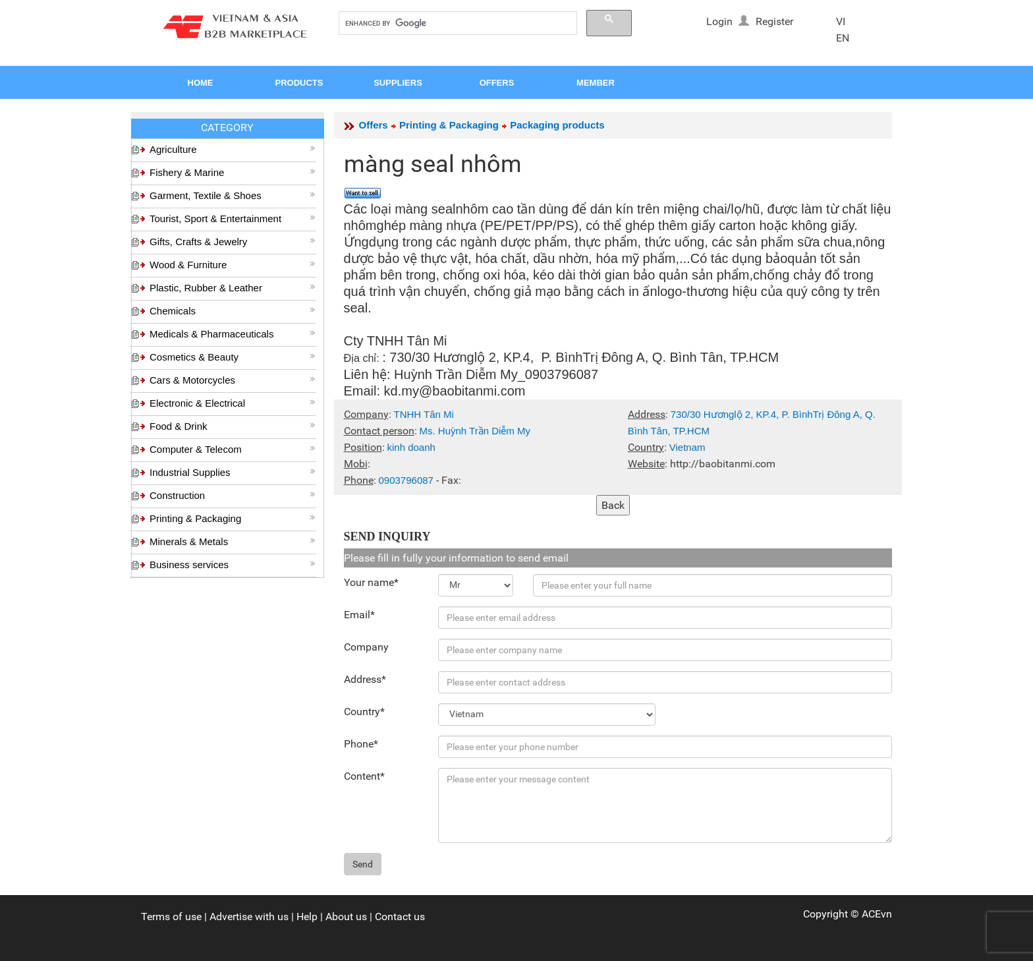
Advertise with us (249, 916)
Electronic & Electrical (233, 403)
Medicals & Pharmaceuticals (233, 333)
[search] (456, 23)
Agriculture (233, 149)
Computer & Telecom (233, 449)
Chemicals (233, 310)
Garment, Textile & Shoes (233, 195)
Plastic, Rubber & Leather (233, 287)
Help (307, 916)
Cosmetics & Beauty (233, 357)
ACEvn (877, 914)
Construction (233, 495)
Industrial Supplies (233, 472)
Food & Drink (233, 426)
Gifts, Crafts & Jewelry (233, 241)
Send (362, 864)
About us (346, 916)
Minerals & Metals (233, 541)
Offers (373, 125)
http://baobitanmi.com (722, 463)
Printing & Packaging (233, 518)
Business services (233, 564)
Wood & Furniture (233, 264)
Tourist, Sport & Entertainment (233, 218)
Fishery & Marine (233, 172)
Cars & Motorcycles (233, 380)
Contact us (400, 916)
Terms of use (171, 916)
